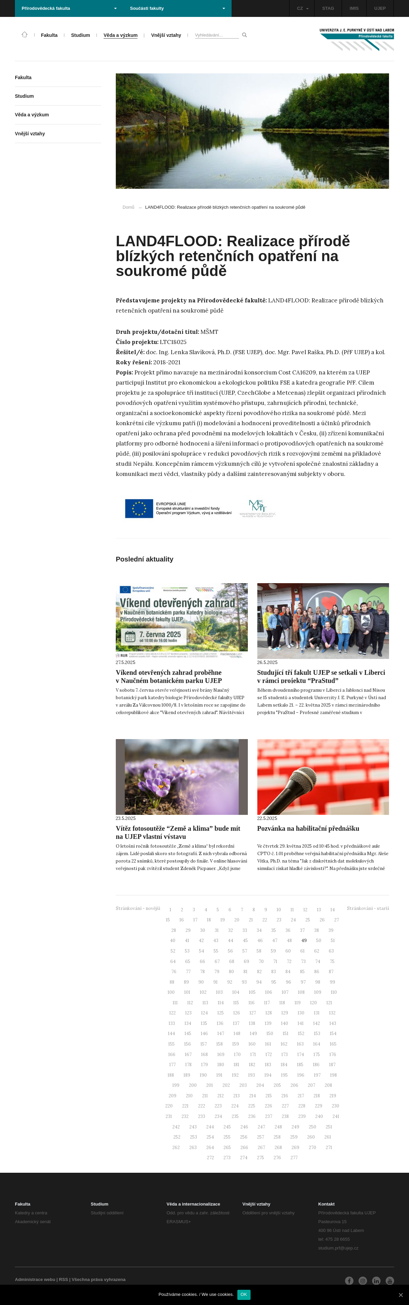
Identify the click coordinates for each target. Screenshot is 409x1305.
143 (332, 1023)
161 (268, 1044)
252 (176, 1137)
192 (235, 1075)
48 (289, 940)
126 (236, 1013)
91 (215, 982)
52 (173, 951)
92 (229, 982)
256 (243, 1137)
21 (251, 920)
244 (210, 1127)
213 (236, 1096)
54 (201, 951)
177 (172, 1065)
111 (175, 1003)
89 (186, 982)
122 (172, 1013)
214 (252, 1096)
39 (330, 930)
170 (237, 1054)
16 (181, 920)
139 (268, 1023)
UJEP (380, 8)
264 (210, 1147)
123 (188, 1013)
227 (285, 1106)
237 (268, 1116)
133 (172, 1023)
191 (219, 1075)
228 (301, 1106)
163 (300, 1044)
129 (284, 1013)
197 (317, 1075)
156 (187, 1044)
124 (204, 1013)
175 (317, 1054)
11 (292, 910)
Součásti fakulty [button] (177, 8)
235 (235, 1116)
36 (287, 930)
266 (244, 1147)
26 (322, 920)
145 (188, 1033)
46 (260, 940)
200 (193, 1085)
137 (236, 1023)
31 (217, 930)
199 (175, 1085)
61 (302, 951)
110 (334, 992)
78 (202, 972)
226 (268, 1106)
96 (288, 982)
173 (284, 1054)
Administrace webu (35, 1279)
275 (260, 1158)
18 (209, 920)
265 (227, 1147)
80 (231, 972)
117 (267, 1003)
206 (294, 1085)
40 (172, 940)
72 (289, 961)
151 (285, 1033)
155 (171, 1044)
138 (252, 1023)
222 (201, 1106)
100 (171, 992)
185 (300, 1065)
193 (251, 1075)
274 (243, 1158)
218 (317, 1096)
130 (301, 1013)
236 (252, 1116)
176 (332, 1054)
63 (331, 951)
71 (275, 961)
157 (203, 1044)
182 (252, 1065)
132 (332, 1013)
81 (245, 972)
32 (230, 930)
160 (252, 1044)
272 (210, 1158)
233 (201, 1116)
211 (205, 1096)
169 (220, 1054)
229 (318, 1106)
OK (244, 1294)
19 (222, 920)
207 (311, 1085)
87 (331, 972)
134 (188, 1023)
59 (273, 951)
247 (261, 1127)
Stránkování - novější (138, 908)
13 (319, 910)
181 (236, 1065)
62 (316, 951)
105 (252, 992)
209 (172, 1096)
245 (227, 1127)
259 (294, 1137)
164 (316, 1044)
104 (235, 992)
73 (303, 961)
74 (317, 961)
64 (173, 961)
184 (284, 1065)
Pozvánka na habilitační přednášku (308, 828)
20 (236, 920)
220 (169, 1106)
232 (185, 1116)
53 (187, 951)
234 (218, 1116)
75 (332, 961)
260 (311, 1137)
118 (282, 1003)
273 (227, 1158)
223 (218, 1106)
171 (253, 1054)
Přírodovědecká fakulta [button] (69, 8)
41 (187, 940)
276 (277, 1158)
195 (284, 1075)
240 (319, 1116)
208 (328, 1085)
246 (244, 1127)
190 (203, 1075)
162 (284, 1044)
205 (277, 1085)
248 (278, 1127)
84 (287, 972)
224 (235, 1106)
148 (237, 1033)
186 (316, 1065)
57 (244, 951)
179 (204, 1065)
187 (332, 1065)
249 (295, 1127)
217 (301, 1096)
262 (176, 1147)
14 (332, 910)
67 (217, 961)
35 (273, 930)
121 (329, 1003)
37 (302, 930)
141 (301, 1023)
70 (261, 961)
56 (230, 951)
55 (216, 951)
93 (244, 982)
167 (188, 1054)
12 (305, 910)
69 (246, 961)
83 (273, 972)
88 (172, 982)
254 (210, 1137)
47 (274, 940)
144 (171, 1033)
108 (301, 992)
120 (313, 1003)
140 (284, 1023)
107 (285, 992)
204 (260, 1085)
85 (302, 972)
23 (279, 920)
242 (176, 1127)
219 (332, 1096)
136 (220, 1023)
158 (219, 1044)
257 (260, 1137)
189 (187, 1075)
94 (259, 982)
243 (193, 1127)
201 (209, 1085)
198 (333, 1075)
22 (264, 920)
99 (332, 982)
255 (227, 1137)
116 (252, 1003)
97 (303, 982)
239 (302, 1116)
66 (202, 961)
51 (333, 940)
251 (329, 1127)
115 (236, 1003)
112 (190, 1003)
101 (187, 992)
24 (293, 920)
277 (294, 1158)
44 (230, 940)
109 (317, 992)
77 (188, 972)
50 (318, 940)
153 (317, 1033)
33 (244, 930)
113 (205, 1003)
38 (316, 930)
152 (301, 1033)
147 (220, 1033)
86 (316, 972)
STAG (328, 8)
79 (216, 972)
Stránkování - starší (368, 908)
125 (220, 1013)
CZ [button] (302, 8)
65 (187, 961)
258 (277, 1137)
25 (307, 920)
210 (189, 1096)
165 (333, 1044)
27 (336, 920)
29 (188, 930)
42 (201, 940)
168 (204, 1054)
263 (193, 1147)
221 (185, 1106)
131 (317, 1013)
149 (253, 1033)
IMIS (354, 8)
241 (335, 1116)
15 (168, 920)
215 (268, 1096)
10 (279, 910)
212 (220, 1096)
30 (202, 930)
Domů (128, 207)
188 (171, 1075)
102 (203, 992)
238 (285, 1116)
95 (273, 982)
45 (245, 940)
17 (195, 920)
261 (327, 1137)
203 (243, 1085)
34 (259, 930)
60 (288, 951)
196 (300, 1075)
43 (215, 940)
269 (295, 1147)
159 (235, 1044)
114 (221, 1003)
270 (312, 1147)
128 (268, 1013)
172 (268, 1054)
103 (219, 992)
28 (173, 930)
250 (312, 1127)
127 (253, 1013)
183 (268, 1065)
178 (188, 1065)
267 (261, 1147)
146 (204, 1033)
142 (316, 1023)
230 (335, 1106)
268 (278, 1147)
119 (298, 1003)
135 (204, 1023)
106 (268, 992)
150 (269, 1033)
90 (201, 982)
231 (169, 1116)
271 (329, 1147)
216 (284, 1096)
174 (300, 1054)
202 (226, 1085)
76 (173, 972)
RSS (63, 1279)
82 (259, 972)
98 (317, 982)
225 (251, 1106)
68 (231, 961)
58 (259, 951)
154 (333, 1033)
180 (220, 1065)
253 (193, 1137)
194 (268, 1075)
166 (171, 1054)
